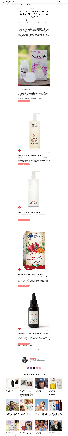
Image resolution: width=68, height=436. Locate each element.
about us (28, 4)
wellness (22, 4)
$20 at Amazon (24, 285)
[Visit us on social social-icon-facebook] (60, 1)
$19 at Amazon (24, 164)
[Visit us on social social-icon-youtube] (64, 1)
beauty (36, 8)
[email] (40, 368)
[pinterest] (19, 85)
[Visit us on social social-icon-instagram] (62, 1)
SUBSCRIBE (60, 4)
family (16, 4)
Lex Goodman (33, 358)
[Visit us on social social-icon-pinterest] (59, 1)
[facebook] (31, 368)
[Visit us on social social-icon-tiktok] (57, 1)
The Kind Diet (39, 28)
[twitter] (34, 368)
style (7, 4)
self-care (32, 8)
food (12, 4)
